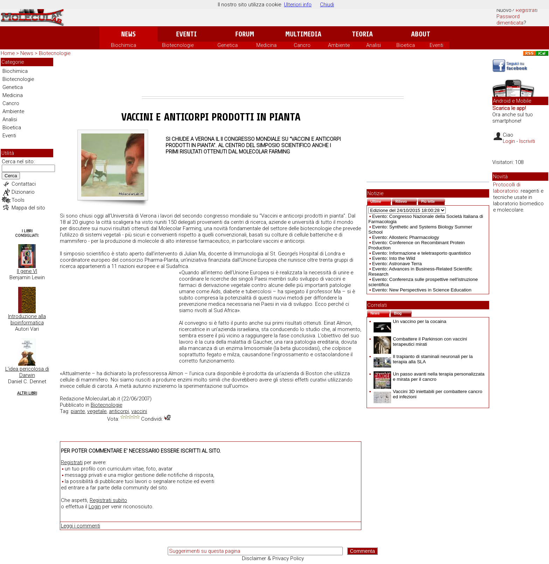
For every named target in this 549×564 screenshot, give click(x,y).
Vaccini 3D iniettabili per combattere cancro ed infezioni (428, 394)
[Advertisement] (272, 77)
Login (95, 506)
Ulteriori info (298, 4)
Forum (244, 34)
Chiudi (327, 4)
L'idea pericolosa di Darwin (27, 372)
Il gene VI (27, 271)
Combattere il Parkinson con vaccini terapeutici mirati (420, 341)
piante (78, 411)
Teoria (362, 34)
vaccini (139, 411)
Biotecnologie (178, 45)
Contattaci (24, 184)
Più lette (433, 201)
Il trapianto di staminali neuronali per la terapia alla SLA (423, 359)
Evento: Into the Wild (393, 258)
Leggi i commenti (80, 526)
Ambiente (339, 45)
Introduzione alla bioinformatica (27, 319)
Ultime (380, 201)
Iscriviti (527, 141)
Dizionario (23, 192)
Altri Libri (27, 393)
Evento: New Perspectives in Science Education (422, 290)
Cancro (302, 45)
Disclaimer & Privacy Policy (273, 558)
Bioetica (405, 45)
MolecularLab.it (102, 399)
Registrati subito (108, 500)
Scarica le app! (509, 108)
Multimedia (303, 34)
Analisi (373, 45)
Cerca (11, 175)
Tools (18, 200)
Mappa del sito (28, 208)
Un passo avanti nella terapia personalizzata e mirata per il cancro (429, 376)
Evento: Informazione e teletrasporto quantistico (421, 253)
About (420, 34)
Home (8, 53)
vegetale (96, 411)
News (128, 34)
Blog (403, 312)
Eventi (186, 34)
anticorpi (119, 411)
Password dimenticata (509, 19)
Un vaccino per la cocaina (410, 321)
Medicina (266, 45)
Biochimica (123, 45)
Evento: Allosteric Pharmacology (405, 237)
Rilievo (406, 201)
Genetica (227, 45)
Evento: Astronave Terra (397, 263)
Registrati (526, 10)
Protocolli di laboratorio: (506, 187)
